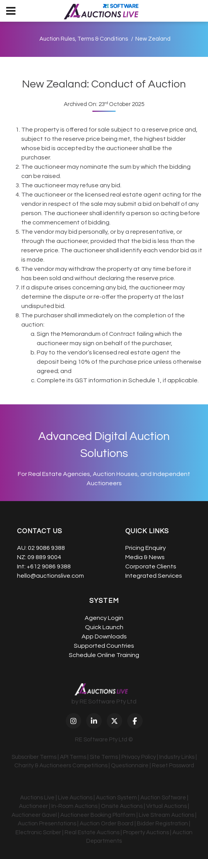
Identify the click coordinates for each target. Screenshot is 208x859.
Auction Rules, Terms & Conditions (83, 39)
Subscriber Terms (34, 757)
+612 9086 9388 (49, 566)
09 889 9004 (44, 557)
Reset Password (173, 765)
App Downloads (104, 636)
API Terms (73, 757)
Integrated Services (153, 576)
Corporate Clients (150, 566)
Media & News (145, 557)
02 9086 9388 (46, 548)
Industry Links (176, 757)
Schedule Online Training (104, 655)
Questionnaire (129, 765)
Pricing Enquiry (145, 548)
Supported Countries (104, 646)
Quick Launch (104, 627)
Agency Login (104, 618)
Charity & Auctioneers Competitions (60, 765)
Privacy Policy (138, 757)
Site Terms (104, 757)
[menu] (11, 11)
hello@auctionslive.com (50, 576)
